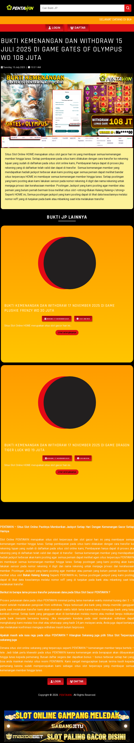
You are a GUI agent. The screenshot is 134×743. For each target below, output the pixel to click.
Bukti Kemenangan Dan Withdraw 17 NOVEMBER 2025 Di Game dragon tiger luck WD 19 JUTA (67, 447)
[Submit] (127, 8)
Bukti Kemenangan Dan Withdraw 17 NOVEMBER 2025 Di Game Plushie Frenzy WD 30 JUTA (59, 308)
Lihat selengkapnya (67, 332)
